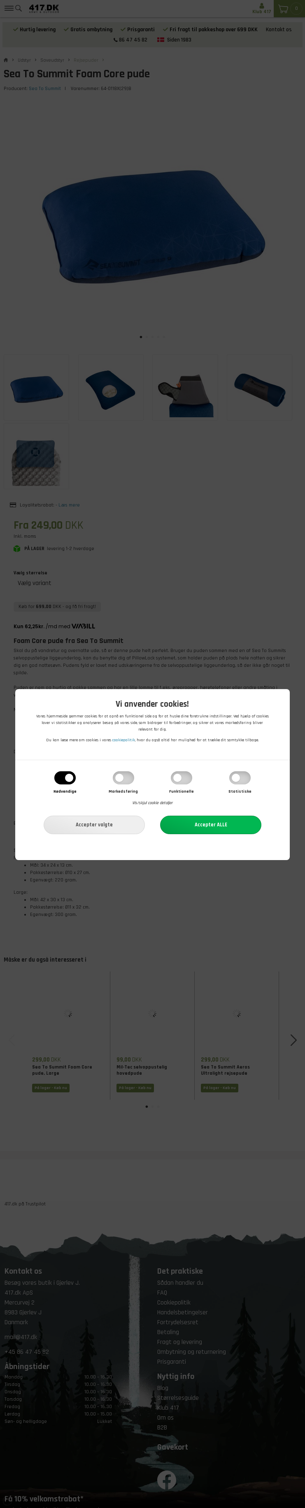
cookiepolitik (123, 740)
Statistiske (239, 792)
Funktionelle (181, 792)
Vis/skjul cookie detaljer (152, 803)
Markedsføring (123, 792)
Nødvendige (65, 792)
